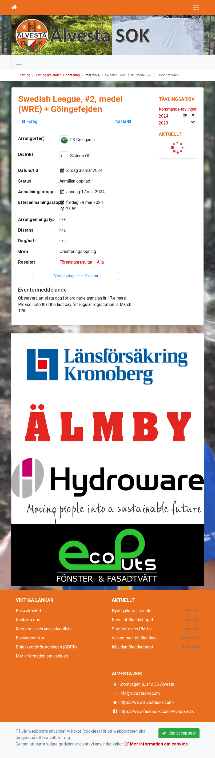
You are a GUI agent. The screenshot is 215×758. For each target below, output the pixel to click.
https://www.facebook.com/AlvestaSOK (157, 711)
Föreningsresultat (75, 262)
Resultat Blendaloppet (132, 619)
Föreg (29, 121)
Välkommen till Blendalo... (135, 637)
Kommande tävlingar (178, 109)
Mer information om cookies (42, 656)
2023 (163, 123)
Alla (100, 262)
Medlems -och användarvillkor (44, 628)
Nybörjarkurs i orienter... (133, 610)
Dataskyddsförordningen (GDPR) (46, 647)
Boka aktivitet (28, 610)
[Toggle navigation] (196, 7)
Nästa (123, 121)
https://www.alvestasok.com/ (147, 702)
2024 (163, 116)
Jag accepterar (179, 733)
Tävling (25, 75)
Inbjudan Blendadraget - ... (135, 647)
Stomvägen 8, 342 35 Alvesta (147, 684)
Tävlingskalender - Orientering (58, 75)
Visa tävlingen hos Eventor (76, 276)
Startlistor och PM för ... (134, 628)
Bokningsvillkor (30, 637)
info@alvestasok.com (140, 693)
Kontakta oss (28, 619)
